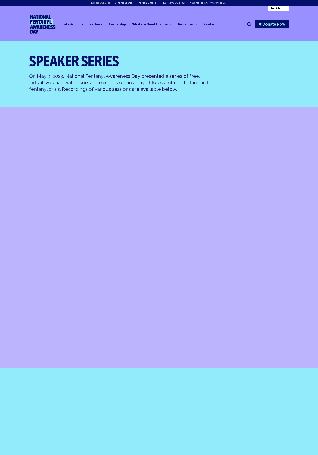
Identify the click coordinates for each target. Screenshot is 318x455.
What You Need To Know (152, 24)
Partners (96, 24)
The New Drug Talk (147, 2)
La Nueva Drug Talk (174, 2)
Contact (210, 24)
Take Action (72, 24)
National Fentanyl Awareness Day (208, 2)
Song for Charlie (123, 2)
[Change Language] (278, 8)
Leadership (117, 24)
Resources (188, 24)
